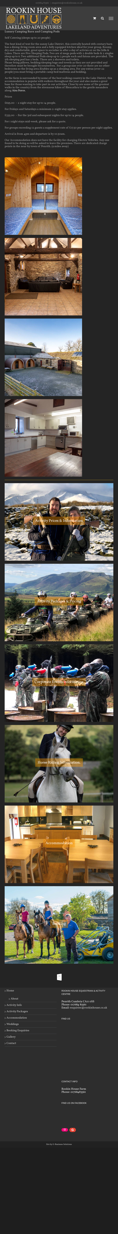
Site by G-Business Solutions (59, 1141)
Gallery (11, 1037)
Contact (11, 1043)
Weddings (13, 1024)
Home (10, 990)
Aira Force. (19, 91)
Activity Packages (17, 1011)
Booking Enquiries (18, 1030)
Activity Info (14, 1005)
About (14, 998)
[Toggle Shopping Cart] (94, 18)
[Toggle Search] (102, 18)
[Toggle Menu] (111, 18)
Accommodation (17, 1017)
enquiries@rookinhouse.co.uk (67, 3)
